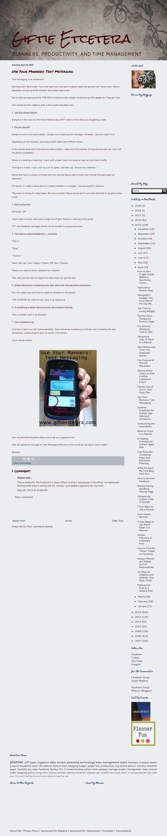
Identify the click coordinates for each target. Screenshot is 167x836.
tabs (111, 772)
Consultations (123, 830)
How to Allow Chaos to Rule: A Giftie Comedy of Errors (146, 376)
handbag (28, 776)
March (141, 596)
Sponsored (47, 830)
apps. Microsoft (17, 776)
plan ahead (48, 776)
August (142, 248)
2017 (138, 215)
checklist (22, 769)
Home (68, 520)
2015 (138, 224)
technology (25, 463)
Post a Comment (24, 497)
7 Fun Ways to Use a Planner (145, 508)
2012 (138, 621)
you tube (33, 769)
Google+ (136, 664)
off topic (30, 762)
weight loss (93, 765)
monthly (141, 765)
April (141, 267)
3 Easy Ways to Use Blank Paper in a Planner (145, 526)
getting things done (38, 772)
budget (82, 765)
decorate (142, 772)
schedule (144, 762)
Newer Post (18, 520)
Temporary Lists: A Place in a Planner (145, 339)
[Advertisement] (83, 15)
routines (52, 772)
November (144, 233)
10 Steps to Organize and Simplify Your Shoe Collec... (145, 576)
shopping (22, 772)
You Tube (136, 661)
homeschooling (74, 769)
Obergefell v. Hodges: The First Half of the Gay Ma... (145, 299)
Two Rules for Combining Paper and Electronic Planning (145, 457)
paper (13, 769)
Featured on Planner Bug (145, 289)
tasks (123, 762)
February (143, 601)
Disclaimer (108, 830)
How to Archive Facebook (145, 480)
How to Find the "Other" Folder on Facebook (146, 551)
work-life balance (42, 765)
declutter (61, 772)
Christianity (38, 776)
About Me (15, 830)
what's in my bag (129, 772)
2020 (138, 205)
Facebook (136, 654)
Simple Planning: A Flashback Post (144, 539)
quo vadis (152, 772)
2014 (138, 612)
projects (14, 765)
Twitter (135, 657)
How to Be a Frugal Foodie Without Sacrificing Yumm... (145, 277)
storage (56, 776)
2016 (138, 220)
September (144, 243)
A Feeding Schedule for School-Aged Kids (145, 443)
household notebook (85, 772)
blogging (73, 765)
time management (107, 762)
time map (64, 776)
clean (145, 769)
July (140, 252)
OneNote (152, 765)
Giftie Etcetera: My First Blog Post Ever (145, 470)
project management (130, 769)
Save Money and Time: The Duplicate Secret (146, 351)
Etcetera (16, 452)
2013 (138, 617)
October (143, 238)
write (95, 769)
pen (98, 772)
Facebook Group (140, 677)
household (25, 765)
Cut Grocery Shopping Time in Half (144, 328)
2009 (138, 631)
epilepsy (103, 769)
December (144, 229)
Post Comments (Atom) (40, 526)
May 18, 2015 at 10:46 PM (32, 490)
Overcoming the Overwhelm (146, 425)
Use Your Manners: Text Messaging (146, 399)
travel (117, 772)
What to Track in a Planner (145, 432)
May (140, 262)
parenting (73, 762)
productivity (107, 765)
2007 (138, 640)
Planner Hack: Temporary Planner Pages (145, 318)
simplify (105, 772)
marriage (113, 769)
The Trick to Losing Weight (146, 310)
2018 (138, 210)
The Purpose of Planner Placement (145, 363)
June (141, 257)
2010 (138, 626)
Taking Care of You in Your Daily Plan (145, 389)
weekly (153, 762)
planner (16, 762)
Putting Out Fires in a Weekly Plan (145, 587)
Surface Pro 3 (58, 769)
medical (57, 765)
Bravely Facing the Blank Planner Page (145, 488)
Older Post (118, 520)
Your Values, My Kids (144, 515)
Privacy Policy (30, 830)
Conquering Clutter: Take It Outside (145, 499)
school (87, 769)
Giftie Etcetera (71, 38)
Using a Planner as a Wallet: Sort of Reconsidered (145, 563)
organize (43, 762)
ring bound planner (125, 765)
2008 (138, 636)
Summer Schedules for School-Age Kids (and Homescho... (145, 413)
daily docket (58, 762)
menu (65, 765)
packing (71, 772)
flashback (133, 762)
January (142, 606)
